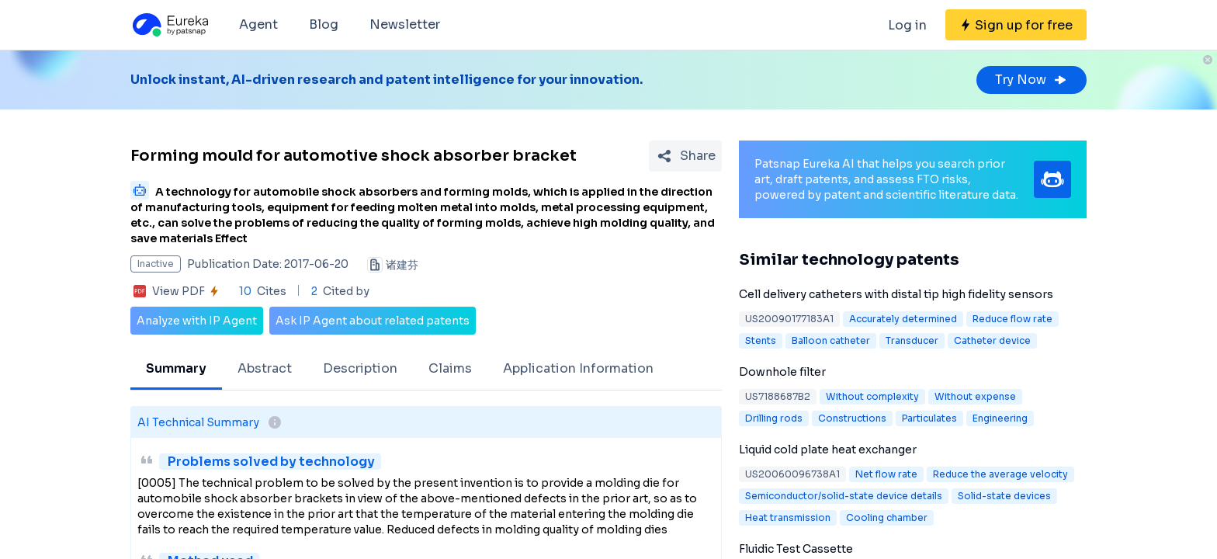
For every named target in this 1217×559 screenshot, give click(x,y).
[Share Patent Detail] (685, 156)
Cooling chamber (886, 517)
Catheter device (992, 340)
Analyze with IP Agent (197, 321)
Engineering (1000, 418)
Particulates (929, 418)
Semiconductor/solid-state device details (843, 496)
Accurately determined (903, 319)
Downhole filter (782, 372)
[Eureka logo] (169, 24)
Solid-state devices (1004, 496)
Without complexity (872, 396)
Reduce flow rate (1012, 319)
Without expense (975, 396)
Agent (258, 24)
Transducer (912, 340)
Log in (907, 25)
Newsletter (404, 24)
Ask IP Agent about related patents (373, 321)
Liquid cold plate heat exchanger (828, 450)
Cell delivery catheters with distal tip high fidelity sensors (896, 294)
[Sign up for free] (1016, 24)
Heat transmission (787, 517)
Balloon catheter (831, 340)
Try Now (1031, 79)
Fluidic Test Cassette (796, 549)
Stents (760, 340)
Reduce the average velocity (1000, 474)
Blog (323, 24)
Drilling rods (774, 418)
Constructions (852, 418)
